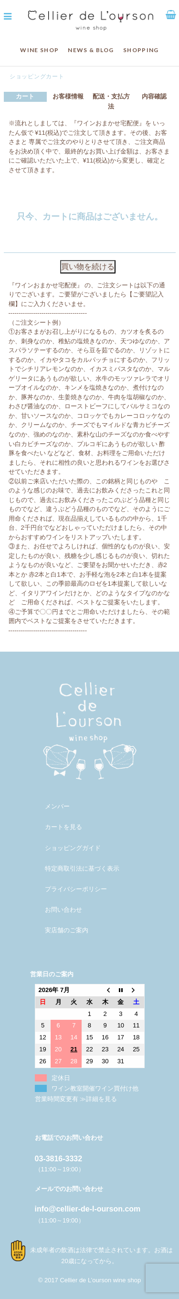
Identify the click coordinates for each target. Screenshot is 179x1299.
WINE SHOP (39, 50)
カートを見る (63, 826)
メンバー (57, 806)
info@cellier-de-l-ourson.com (88, 1209)
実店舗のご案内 (66, 930)
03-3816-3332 (59, 1159)
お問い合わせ (63, 909)
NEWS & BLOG (91, 50)
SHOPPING (140, 50)
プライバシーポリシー (76, 889)
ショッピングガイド (73, 847)
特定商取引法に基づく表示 (82, 868)
